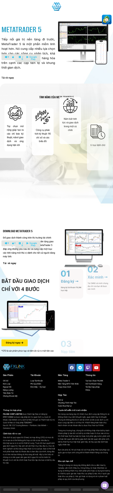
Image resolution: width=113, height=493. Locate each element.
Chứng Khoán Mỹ (10, 396)
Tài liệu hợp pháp (92, 387)
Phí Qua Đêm (35, 384)
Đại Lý (60, 400)
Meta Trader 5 (64, 381)
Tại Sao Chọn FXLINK (94, 381)
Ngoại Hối (7, 387)
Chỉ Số (5, 381)
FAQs (87, 390)
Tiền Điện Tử (8, 393)
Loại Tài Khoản (36, 381)
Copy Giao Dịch (64, 387)
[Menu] (4, 6)
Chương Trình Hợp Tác (67, 403)
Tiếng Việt (105, 6)
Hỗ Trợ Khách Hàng (93, 384)
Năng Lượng (8, 390)
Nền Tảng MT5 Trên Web (68, 384)
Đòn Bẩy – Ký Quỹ (38, 387)
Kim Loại (6, 384)
